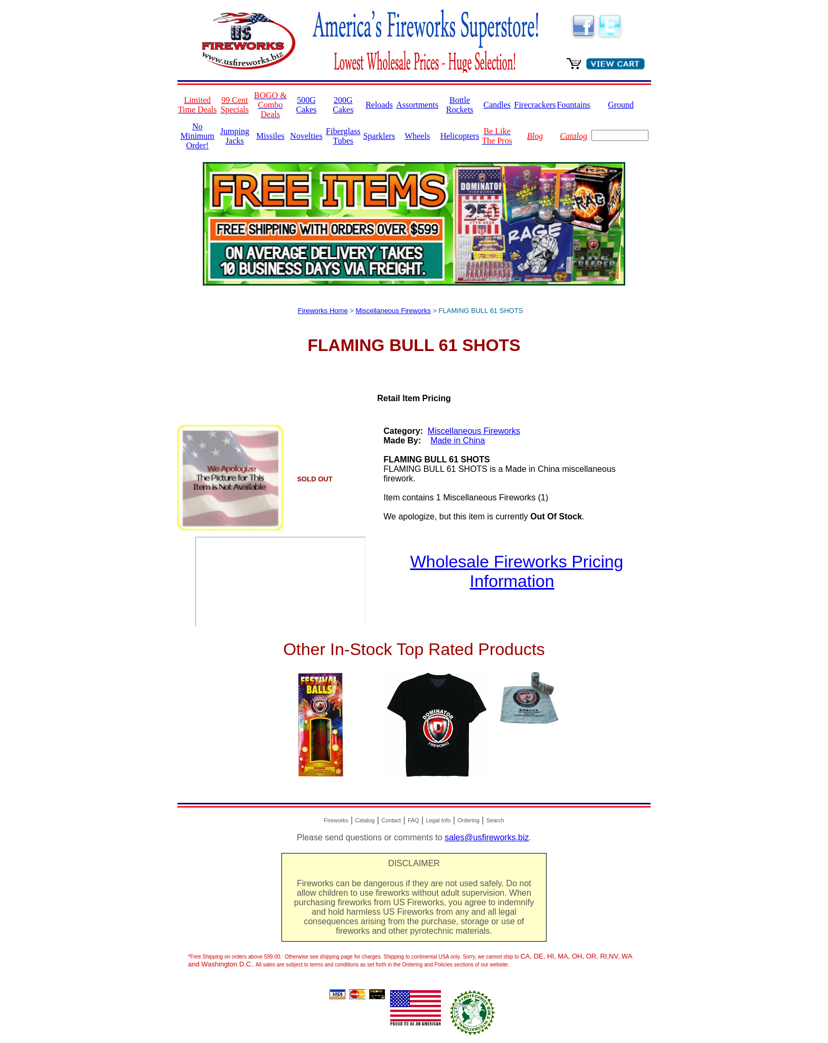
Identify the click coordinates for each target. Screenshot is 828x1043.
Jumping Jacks (234, 136)
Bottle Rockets (460, 105)
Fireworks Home (323, 311)
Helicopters (459, 135)
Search (495, 820)
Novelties (306, 135)
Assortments (417, 104)
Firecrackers (535, 104)
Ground (621, 104)
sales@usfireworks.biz (487, 837)
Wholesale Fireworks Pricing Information (517, 571)
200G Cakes (343, 105)
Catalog (365, 820)
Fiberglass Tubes (343, 136)
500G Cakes (306, 105)
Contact (391, 820)
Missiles (270, 135)
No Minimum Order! (197, 136)
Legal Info (438, 820)
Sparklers (379, 135)
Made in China (457, 440)
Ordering (468, 820)
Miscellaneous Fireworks (392, 311)
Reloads (379, 104)
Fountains (573, 104)
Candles (497, 104)
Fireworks (336, 820)
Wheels (417, 135)
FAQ (413, 820)
